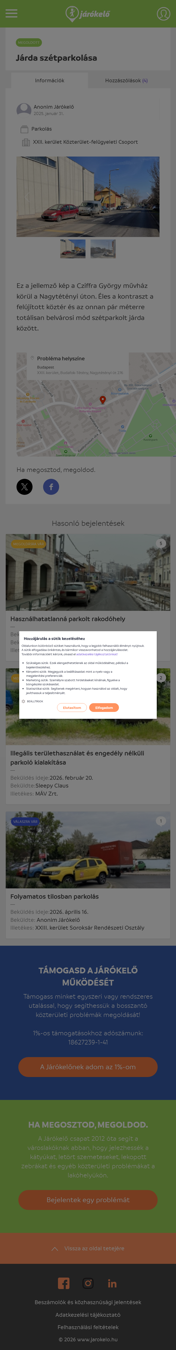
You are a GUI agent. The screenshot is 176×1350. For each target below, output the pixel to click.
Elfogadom (104, 707)
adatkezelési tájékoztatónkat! (97, 654)
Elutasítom (72, 707)
